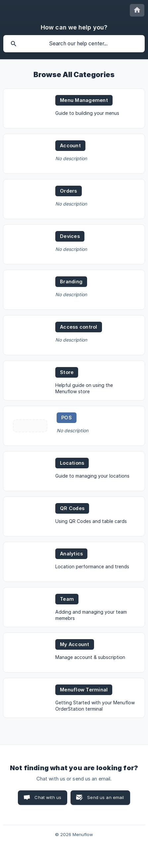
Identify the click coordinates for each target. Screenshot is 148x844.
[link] (74, 108)
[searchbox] (74, 43)
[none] (137, 10)
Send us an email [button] (105, 797)
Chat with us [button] (47, 797)
